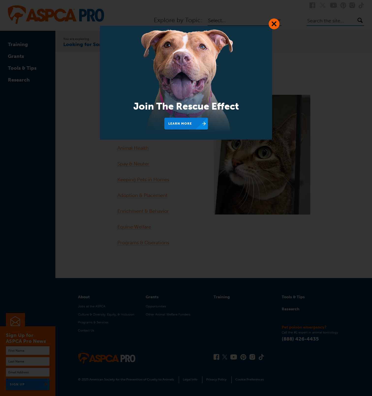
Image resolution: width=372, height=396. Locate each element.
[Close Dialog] (274, 23)
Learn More (180, 123)
